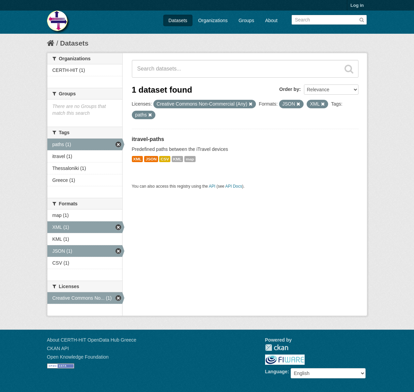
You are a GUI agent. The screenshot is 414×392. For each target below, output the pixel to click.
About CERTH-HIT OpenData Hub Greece (92, 340)
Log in (357, 5)
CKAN (276, 347)
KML (177, 159)
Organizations (213, 20)
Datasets (177, 20)
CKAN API (58, 348)
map (190, 159)
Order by (289, 89)
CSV (164, 159)
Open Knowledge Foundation (78, 357)
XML (137, 159)
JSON (150, 159)
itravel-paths (148, 139)
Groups (246, 20)
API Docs (233, 186)
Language (276, 371)
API (212, 186)
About (271, 20)
